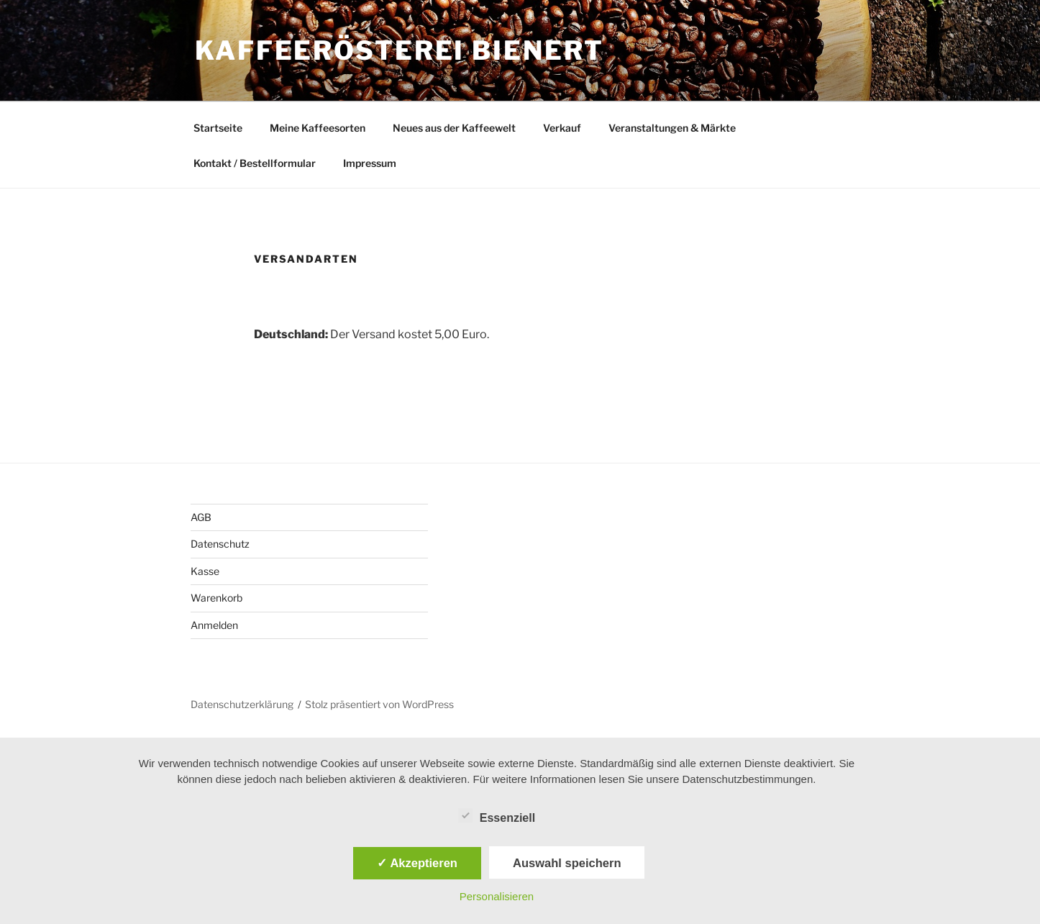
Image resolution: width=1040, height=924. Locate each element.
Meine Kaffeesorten (317, 128)
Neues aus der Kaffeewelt (454, 128)
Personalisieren (497, 896)
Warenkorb (216, 598)
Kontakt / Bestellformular (254, 163)
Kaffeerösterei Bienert (399, 50)
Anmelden (214, 625)
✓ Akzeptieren (417, 862)
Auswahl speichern (567, 862)
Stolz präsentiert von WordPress (379, 704)
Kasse (205, 571)
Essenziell (496, 815)
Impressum (369, 163)
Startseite (217, 128)
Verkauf (562, 128)
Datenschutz (220, 544)
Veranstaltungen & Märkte (672, 128)
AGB (201, 517)
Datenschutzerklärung (242, 704)
